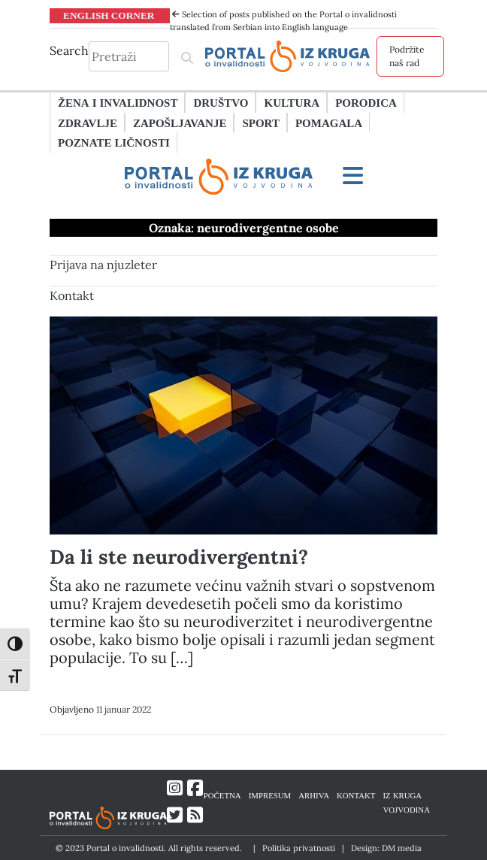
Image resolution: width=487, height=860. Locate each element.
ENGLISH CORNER (109, 15)
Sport (260, 122)
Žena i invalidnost (117, 102)
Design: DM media (386, 848)
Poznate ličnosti (114, 142)
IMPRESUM (270, 795)
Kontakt (72, 295)
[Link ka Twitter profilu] (175, 815)
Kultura (291, 102)
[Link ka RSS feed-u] (195, 815)
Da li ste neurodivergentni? (179, 556)
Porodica (366, 102)
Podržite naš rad (407, 56)
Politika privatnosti (298, 848)
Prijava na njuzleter (103, 264)
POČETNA (222, 795)
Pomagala (328, 122)
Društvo (220, 102)
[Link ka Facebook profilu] (195, 788)
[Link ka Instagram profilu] (175, 788)
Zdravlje (87, 122)
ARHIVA (313, 795)
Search (69, 50)
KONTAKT (356, 795)
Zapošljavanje (179, 122)
